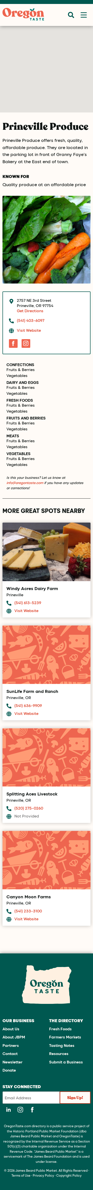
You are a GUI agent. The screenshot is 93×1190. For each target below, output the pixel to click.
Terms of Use (21, 1175)
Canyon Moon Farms (28, 897)
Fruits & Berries (20, 369)
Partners (10, 1045)
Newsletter (12, 1061)
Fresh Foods (19, 400)
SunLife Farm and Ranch (32, 691)
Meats (12, 435)
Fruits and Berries (26, 418)
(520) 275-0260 (28, 808)
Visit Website (29, 330)
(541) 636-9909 (28, 705)
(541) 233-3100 (28, 910)
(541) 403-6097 (30, 320)
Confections (20, 364)
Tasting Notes (61, 1045)
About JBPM (13, 1036)
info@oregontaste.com (24, 482)
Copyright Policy (69, 1175)
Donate (9, 1070)
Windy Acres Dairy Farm (32, 588)
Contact (10, 1053)
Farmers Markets (65, 1036)
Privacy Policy (43, 1175)
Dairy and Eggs (22, 382)
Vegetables (17, 375)
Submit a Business (66, 1061)
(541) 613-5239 (27, 602)
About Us (10, 1028)
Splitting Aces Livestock (32, 794)
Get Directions (30, 310)
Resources (58, 1053)
